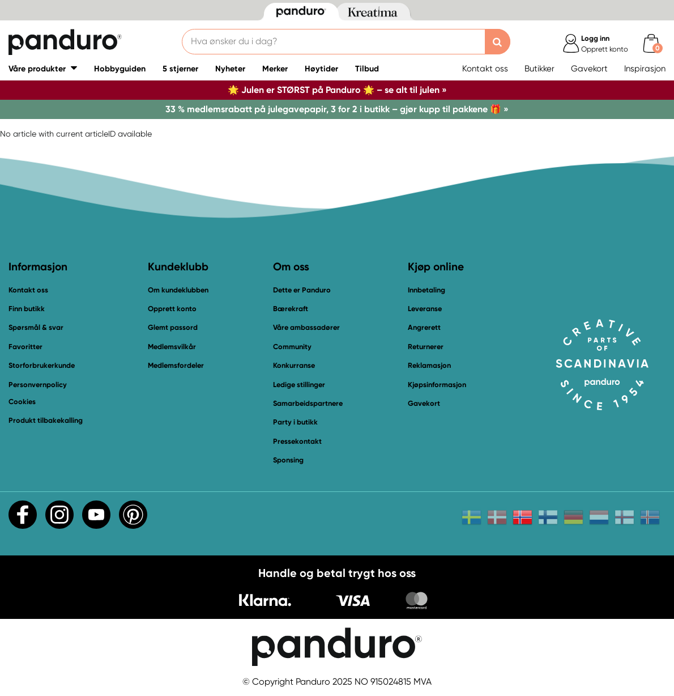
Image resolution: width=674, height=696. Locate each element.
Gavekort (589, 68)
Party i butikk (295, 422)
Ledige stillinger (299, 384)
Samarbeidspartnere (308, 403)
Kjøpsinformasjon (437, 384)
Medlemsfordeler (176, 365)
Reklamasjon (429, 365)
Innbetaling (426, 290)
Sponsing (288, 460)
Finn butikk (26, 308)
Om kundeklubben (178, 290)
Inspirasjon (645, 68)
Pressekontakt (297, 441)
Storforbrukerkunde (41, 365)
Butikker (539, 68)
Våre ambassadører (306, 327)
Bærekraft (290, 308)
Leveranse (425, 308)
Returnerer (425, 346)
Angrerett (424, 327)
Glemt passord (173, 327)
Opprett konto (172, 308)
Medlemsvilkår (172, 346)
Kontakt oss (485, 68)
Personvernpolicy (37, 384)
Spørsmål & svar (35, 327)
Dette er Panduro (302, 290)
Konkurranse (294, 365)
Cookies (22, 402)
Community (292, 346)
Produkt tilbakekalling (45, 420)
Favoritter (25, 346)
